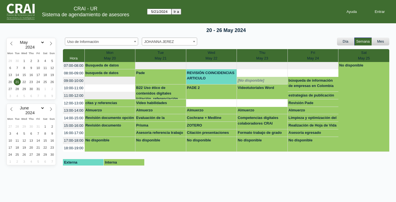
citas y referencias (101, 103)
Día (345, 41)
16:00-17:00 (73, 133)
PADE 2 (193, 88)
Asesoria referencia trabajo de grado (159, 133)
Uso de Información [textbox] (83, 42)
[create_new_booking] (160, 66)
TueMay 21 (161, 55)
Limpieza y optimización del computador (313, 119)
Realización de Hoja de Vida (313, 125)
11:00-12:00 (73, 95)
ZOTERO (194, 125)
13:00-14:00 (73, 110)
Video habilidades (151, 103)
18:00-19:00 (73, 148)
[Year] (31, 47)
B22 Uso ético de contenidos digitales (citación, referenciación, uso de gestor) (157, 92)
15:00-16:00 (73, 125)
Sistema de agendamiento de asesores (85, 14)
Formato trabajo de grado (260, 132)
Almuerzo (93, 110)
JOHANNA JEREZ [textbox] (159, 42)
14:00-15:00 (73, 118)
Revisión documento (103, 125)
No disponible (351, 65)
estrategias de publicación (311, 95)
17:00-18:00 (73, 140)
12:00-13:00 (73, 103)
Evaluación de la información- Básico (153, 119)
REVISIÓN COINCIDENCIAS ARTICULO (210, 76)
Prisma (142, 125)
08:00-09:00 (73, 73)
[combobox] (101, 41)
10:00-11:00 (73, 88)
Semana (363, 41)
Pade (140, 73)
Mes (380, 41)
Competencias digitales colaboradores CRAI (258, 120)
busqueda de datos (101, 73)
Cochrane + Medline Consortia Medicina (204, 119)
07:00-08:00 (73, 65)
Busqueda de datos (102, 65)
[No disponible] (251, 80)
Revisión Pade (301, 103)
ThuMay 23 (262, 55)
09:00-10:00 (73, 81)
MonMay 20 (110, 55)
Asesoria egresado (305, 132)
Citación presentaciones (208, 132)
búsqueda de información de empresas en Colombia (311, 83)
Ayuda (351, 12)
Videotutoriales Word (256, 88)
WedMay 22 (212, 55)
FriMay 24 (313, 55)
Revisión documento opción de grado (109, 119)
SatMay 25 (364, 55)
